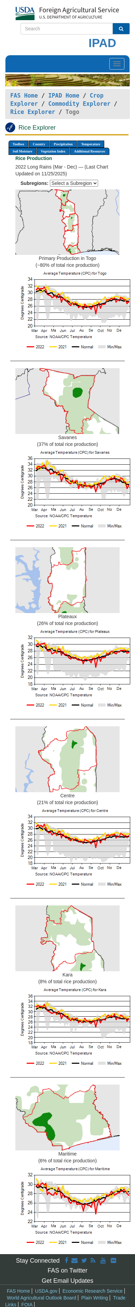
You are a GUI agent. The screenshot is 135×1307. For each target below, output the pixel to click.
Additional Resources (89, 151)
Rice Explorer (32, 111)
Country (39, 144)
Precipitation (63, 144)
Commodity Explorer (79, 103)
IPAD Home (63, 95)
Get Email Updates (67, 1280)
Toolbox (18, 144)
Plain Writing (94, 1298)
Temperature (90, 144)
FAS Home (24, 95)
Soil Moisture (22, 151)
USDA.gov (46, 1291)
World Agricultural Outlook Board (41, 1298)
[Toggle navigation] (116, 64)
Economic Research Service (93, 1291)
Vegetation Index (53, 151)
